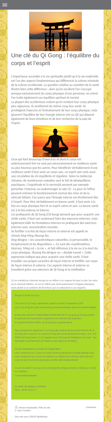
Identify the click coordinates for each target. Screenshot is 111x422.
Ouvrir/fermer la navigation (55, 5)
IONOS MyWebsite (38, 416)
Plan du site (44, 407)
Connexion (91, 407)
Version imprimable (26, 407)
